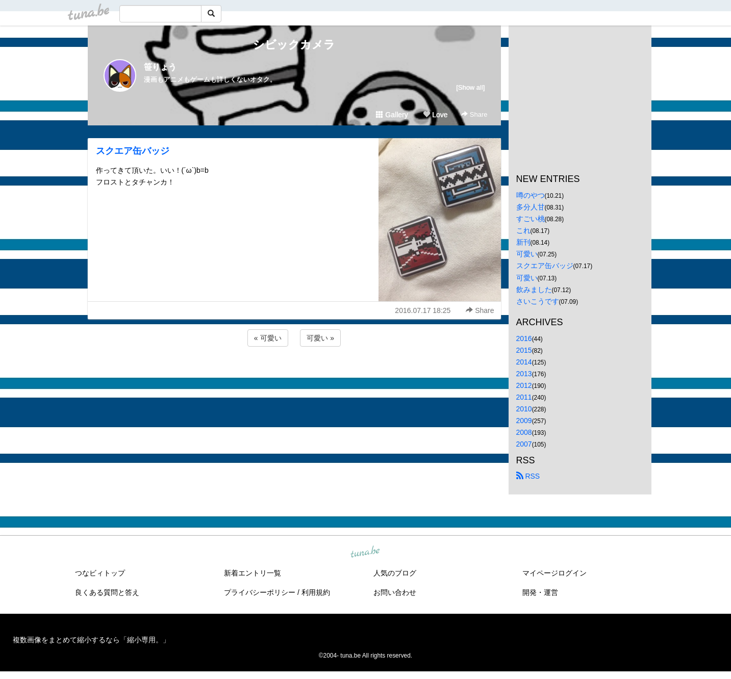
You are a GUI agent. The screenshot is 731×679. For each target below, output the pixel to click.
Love (435, 115)
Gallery (392, 115)
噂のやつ (530, 195)
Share (474, 114)
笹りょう (160, 67)
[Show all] (470, 87)
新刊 (523, 242)
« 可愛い (268, 338)
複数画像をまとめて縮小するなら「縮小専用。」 (91, 640)
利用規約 (315, 592)
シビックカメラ (294, 44)
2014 (524, 362)
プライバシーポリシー (259, 592)
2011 (524, 397)
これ (523, 230)
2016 (524, 338)
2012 (524, 385)
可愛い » (320, 338)
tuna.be (365, 552)
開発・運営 (540, 592)
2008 (524, 432)
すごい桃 (530, 219)
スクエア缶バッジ (132, 151)
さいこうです (537, 301)
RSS (528, 476)
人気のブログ (394, 573)
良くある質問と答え (107, 592)
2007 (524, 444)
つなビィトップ (100, 573)
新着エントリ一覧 (252, 573)
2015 (524, 350)
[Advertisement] (294, 376)
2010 (524, 409)
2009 (524, 420)
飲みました (534, 289)
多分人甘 (530, 207)
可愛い (527, 254)
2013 (524, 374)
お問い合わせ (394, 592)
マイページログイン (554, 573)
